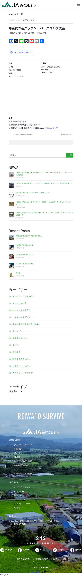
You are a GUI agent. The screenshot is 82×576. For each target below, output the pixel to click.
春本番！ (19, 273)
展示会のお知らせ (20, 338)
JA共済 (17, 457)
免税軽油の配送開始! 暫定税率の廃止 (29, 236)
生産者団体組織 (21, 465)
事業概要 (18, 449)
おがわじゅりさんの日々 (23, 296)
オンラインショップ (23, 487)
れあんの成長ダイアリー (23, 317)
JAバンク (18, 453)
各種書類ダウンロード (24, 473)
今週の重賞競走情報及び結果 (25, 324)
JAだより (18, 469)
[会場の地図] (41, 98)
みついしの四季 (19, 303)
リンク (11, 560)
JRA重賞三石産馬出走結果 (25, 245)
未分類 (15, 345)
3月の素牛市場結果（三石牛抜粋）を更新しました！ (34, 193)
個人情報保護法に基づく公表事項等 (46, 560)
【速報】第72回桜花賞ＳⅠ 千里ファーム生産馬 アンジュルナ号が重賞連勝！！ (44, 183)
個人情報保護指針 (23, 560)
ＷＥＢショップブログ (22, 373)
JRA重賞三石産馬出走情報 (25, 264)
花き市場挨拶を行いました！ (25, 254)
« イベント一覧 (16, 14)
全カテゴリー (18, 331)
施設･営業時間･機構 (23, 461)
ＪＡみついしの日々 (21, 366)
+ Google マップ (51, 128)
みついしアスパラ (22, 503)
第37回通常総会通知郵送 (24, 134)
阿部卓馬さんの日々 (21, 359)
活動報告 (16, 352)
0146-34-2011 (19, 524)
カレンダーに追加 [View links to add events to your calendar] (22, 52)
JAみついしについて (23, 445)
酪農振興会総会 (66, 134)
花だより (18, 495)
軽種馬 (17, 507)
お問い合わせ (66, 560)
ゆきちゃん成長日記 (21, 310)
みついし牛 (19, 491)
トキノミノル (20, 499)
